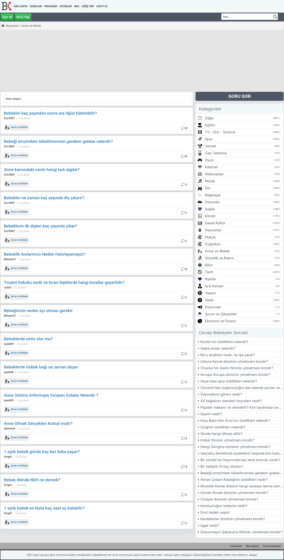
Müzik (210, 181)
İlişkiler (210, 279)
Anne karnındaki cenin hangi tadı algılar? (42, 169)
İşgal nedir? (209, 525)
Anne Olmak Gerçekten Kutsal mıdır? (38, 423)
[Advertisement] (131, 61)
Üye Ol (7, 17)
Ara (76, 6)
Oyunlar (66, 6)
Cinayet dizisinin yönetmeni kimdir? (229, 499)
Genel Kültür (215, 223)
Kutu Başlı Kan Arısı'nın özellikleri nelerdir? (235, 420)
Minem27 (10, 259)
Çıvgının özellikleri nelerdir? (222, 427)
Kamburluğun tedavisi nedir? (223, 506)
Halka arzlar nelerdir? (217, 348)
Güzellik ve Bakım (219, 258)
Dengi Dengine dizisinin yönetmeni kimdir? (235, 447)
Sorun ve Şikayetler (221, 314)
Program (50, 6)
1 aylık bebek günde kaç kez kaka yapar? (42, 451)
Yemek (210, 146)
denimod (9, 428)
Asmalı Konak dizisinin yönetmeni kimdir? (234, 492)
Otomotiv (212, 202)
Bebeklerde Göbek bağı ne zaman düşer (41, 367)
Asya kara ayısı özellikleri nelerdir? (228, 381)
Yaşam (210, 293)
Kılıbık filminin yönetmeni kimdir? (227, 440)
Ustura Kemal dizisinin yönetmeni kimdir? (234, 361)
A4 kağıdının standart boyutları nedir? (231, 401)
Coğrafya (212, 244)
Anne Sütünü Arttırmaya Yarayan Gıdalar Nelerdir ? (51, 395)
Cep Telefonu (216, 153)
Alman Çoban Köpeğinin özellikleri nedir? (234, 479)
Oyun (209, 160)
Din (207, 188)
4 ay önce (24, 118)
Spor (209, 139)
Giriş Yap (88, 6)
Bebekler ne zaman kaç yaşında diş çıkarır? (44, 197)
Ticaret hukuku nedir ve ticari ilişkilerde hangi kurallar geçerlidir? (64, 282)
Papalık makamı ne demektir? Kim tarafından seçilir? (241, 407)
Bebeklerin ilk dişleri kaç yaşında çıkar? (40, 226)
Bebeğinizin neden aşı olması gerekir (38, 310)
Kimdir (210, 216)
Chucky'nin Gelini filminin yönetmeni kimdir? (236, 368)
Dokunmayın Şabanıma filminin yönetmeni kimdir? (241, 532)
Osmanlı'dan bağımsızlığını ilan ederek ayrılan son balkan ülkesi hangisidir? (241, 388)
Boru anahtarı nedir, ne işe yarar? (227, 355)
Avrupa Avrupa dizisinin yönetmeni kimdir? (235, 374)
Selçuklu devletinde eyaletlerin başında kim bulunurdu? (241, 453)
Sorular (36, 6)
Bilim (209, 265)
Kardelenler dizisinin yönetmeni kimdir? (232, 519)
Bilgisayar (213, 195)
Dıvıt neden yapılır (215, 512)
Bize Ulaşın (252, 546)
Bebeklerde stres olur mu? (28, 338)
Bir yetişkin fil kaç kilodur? (221, 466)
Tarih (209, 272)
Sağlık (210, 209)
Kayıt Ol (102, 6)
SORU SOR (239, 96)
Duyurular (213, 307)
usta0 (7, 287)
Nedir (209, 300)
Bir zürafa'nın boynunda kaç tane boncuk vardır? (240, 460)
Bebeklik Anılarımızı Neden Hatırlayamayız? (44, 254)
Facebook (236, 546)
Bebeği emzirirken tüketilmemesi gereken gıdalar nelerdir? (58, 141)
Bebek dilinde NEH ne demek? (32, 479)
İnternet (211, 167)
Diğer (209, 118)
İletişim (253, 555)
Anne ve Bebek (16, 127)
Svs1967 (9, 118)
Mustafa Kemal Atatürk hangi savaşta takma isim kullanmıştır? (241, 486)
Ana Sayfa (20, 6)
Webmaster (214, 174)
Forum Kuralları (272, 546)
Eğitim (210, 125)
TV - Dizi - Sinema (220, 132)
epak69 (9, 343)
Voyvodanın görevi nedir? (221, 394)
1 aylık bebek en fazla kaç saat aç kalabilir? (44, 508)
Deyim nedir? (211, 414)
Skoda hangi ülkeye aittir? (221, 433)
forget (8, 456)
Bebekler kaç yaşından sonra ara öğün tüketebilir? (50, 113)
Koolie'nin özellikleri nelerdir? (224, 342)
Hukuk (210, 237)
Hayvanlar (213, 230)
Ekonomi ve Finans (220, 321)
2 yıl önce (24, 146)
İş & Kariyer (214, 286)
